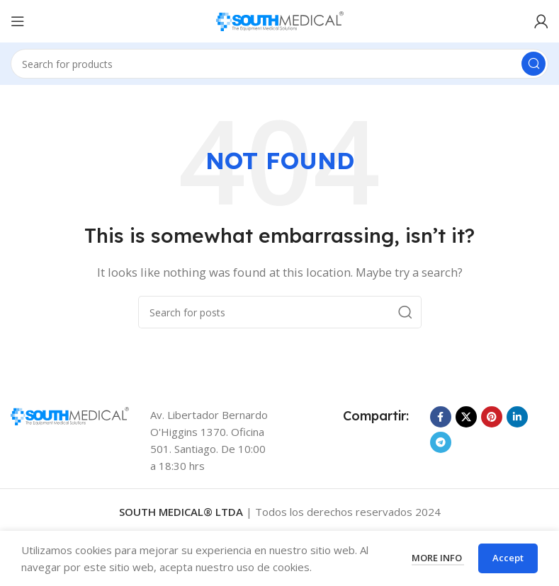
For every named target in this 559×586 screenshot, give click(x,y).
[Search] (279, 64)
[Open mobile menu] (18, 21)
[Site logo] (280, 20)
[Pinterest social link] (491, 416)
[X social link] (466, 416)
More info (438, 557)
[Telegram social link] (440, 442)
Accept (508, 557)
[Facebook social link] (440, 416)
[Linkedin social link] (517, 416)
